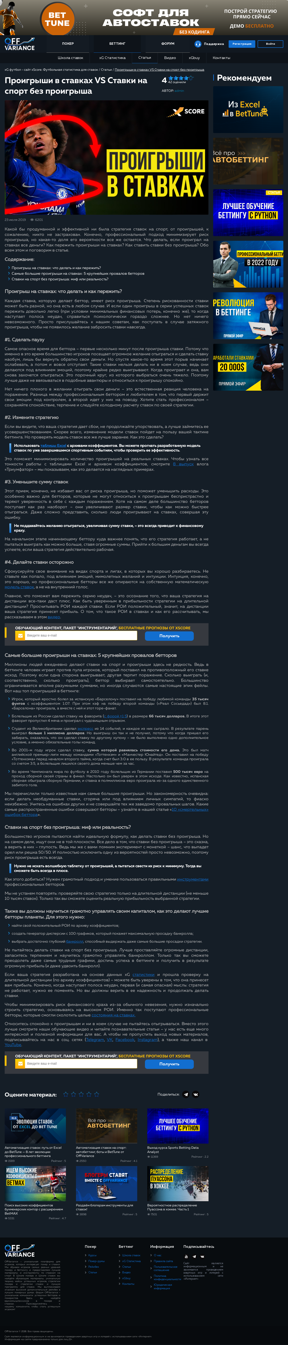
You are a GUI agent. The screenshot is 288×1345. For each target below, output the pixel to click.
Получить (169, 636)
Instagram (148, 1040)
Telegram (95, 1040)
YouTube (13, 1045)
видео (54, 617)
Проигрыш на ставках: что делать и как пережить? (56, 268)
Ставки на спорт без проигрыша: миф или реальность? (60, 279)
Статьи (144, 58)
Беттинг (118, 43)
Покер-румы (96, 1261)
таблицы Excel (53, 446)
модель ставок (19, 587)
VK (109, 1040)
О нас (158, 1255)
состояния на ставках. (114, 1015)
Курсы (92, 1255)
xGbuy (194, 58)
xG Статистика (111, 58)
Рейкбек (93, 1267)
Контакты (221, 58)
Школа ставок (70, 58)
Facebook (124, 1040)
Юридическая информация (163, 1287)
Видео (170, 58)
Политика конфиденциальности (167, 1278)
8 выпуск (183, 464)
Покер (69, 43)
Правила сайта (163, 1261)
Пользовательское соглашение (165, 1269)
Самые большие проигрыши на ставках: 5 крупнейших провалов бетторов (78, 274)
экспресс (85, 729)
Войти (270, 44)
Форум (167, 43)
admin (179, 91)
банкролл (74, 942)
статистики (144, 975)
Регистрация (242, 44)
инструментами (193, 879)
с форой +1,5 (115, 716)
